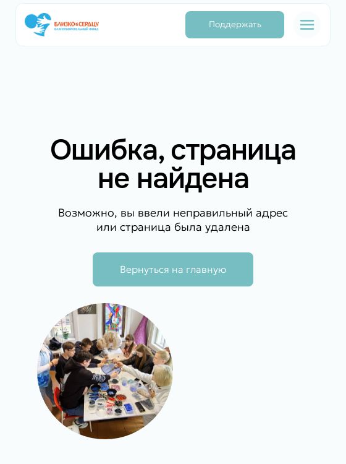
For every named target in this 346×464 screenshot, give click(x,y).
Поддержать (235, 24)
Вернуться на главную (173, 269)
